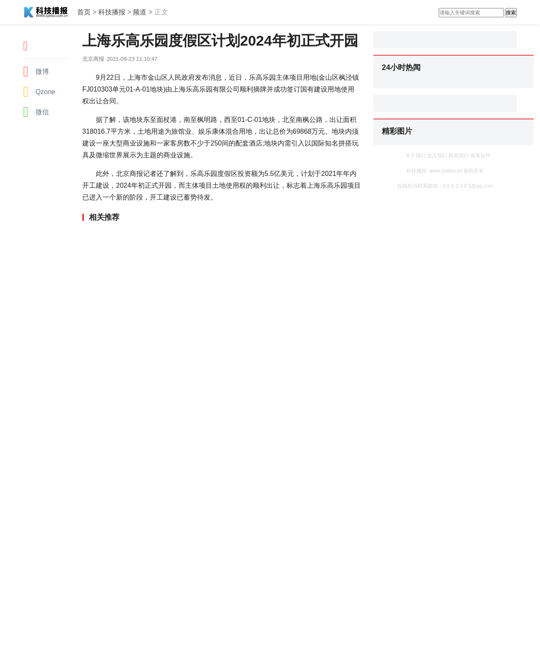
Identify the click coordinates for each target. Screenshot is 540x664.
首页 (84, 12)
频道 (139, 12)
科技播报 (111, 12)
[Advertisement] (219, 244)
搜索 (511, 13)
